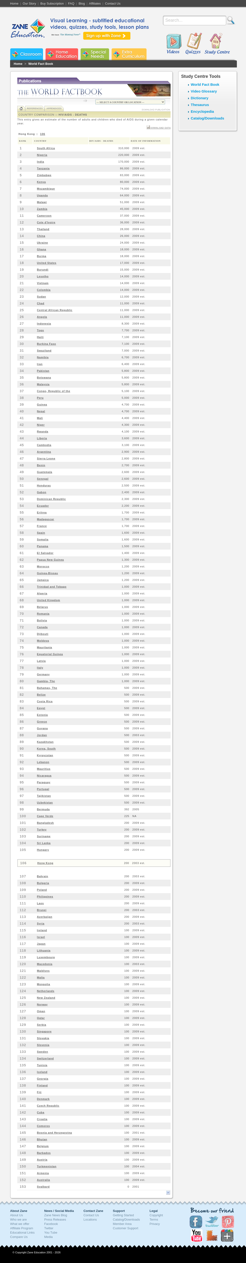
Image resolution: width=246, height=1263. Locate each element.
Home (14, 3)
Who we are (18, 1219)
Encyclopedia (202, 111)
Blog (82, 3)
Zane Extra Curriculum (129, 54)
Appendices (54, 108)
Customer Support (125, 1228)
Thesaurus (200, 105)
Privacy (155, 1224)
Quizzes (193, 43)
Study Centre (216, 43)
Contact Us (112, 3)
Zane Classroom (26, 54)
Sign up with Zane (106, 36)
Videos (174, 43)
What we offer (19, 1224)
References (35, 108)
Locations (90, 1219)
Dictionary (199, 98)
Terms (154, 1219)
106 (42, 134)
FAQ (71, 3)
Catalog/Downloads (207, 118)
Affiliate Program (21, 1228)
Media (48, 1237)
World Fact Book (40, 64)
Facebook (51, 1224)
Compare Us (19, 1237)
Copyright (156, 1215)
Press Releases (55, 1219)
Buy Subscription (52, 3)
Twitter (48, 1228)
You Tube (50, 1232)
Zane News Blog (55, 1215)
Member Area (122, 1224)
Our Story (29, 3)
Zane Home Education (61, 54)
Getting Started (123, 1215)
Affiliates (95, 3)
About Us (16, 1215)
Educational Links (22, 1232)
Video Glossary (204, 91)
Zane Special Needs (94, 54)
